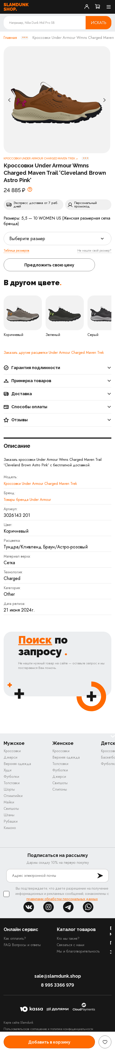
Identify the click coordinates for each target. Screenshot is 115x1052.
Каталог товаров (76, 929)
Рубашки (11, 821)
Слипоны (59, 789)
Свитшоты (11, 808)
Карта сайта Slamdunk (18, 1022)
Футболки (11, 776)
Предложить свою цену (49, 265)
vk (28, 907)
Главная (10, 37)
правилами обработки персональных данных (62, 899)
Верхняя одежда (17, 763)
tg (68, 907)
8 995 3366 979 (57, 985)
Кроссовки (12, 751)
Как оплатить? (15, 938)
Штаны (9, 815)
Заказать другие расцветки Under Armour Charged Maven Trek (54, 352)
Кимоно (10, 827)
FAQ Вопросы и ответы (22, 944)
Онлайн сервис (21, 929)
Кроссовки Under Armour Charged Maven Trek (40, 483)
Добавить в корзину (49, 1042)
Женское (63, 743)
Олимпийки (13, 795)
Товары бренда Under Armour (27, 499)
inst (48, 907)
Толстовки (12, 783)
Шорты (9, 789)
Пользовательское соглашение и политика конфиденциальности (48, 1029)
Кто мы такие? (68, 938)
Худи (7, 770)
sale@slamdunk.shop (57, 976)
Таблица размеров (16, 250)
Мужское (14, 743)
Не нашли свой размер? (94, 250)
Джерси (10, 757)
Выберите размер (27, 238)
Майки (9, 802)
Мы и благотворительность (78, 951)
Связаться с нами (70, 944)
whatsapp (88, 907)
